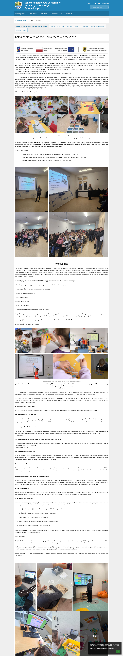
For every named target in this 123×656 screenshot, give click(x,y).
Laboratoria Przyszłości (57, 26)
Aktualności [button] (32, 13)
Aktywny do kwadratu (97, 26)
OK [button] (118, 651)
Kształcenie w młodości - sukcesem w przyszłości (31, 26)
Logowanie (105, 4)
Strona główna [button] (20, 13)
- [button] (92, 4)
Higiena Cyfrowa (21, 30)
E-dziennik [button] (54, 13)
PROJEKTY (38, 20)
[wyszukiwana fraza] (99, 7)
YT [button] (62, 13)
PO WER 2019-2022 (73, 26)
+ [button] (89, 4)
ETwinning (85, 26)
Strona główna (20, 20)
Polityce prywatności (111, 648)
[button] (98, 4)
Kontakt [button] (69, 13)
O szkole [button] (44, 13)
